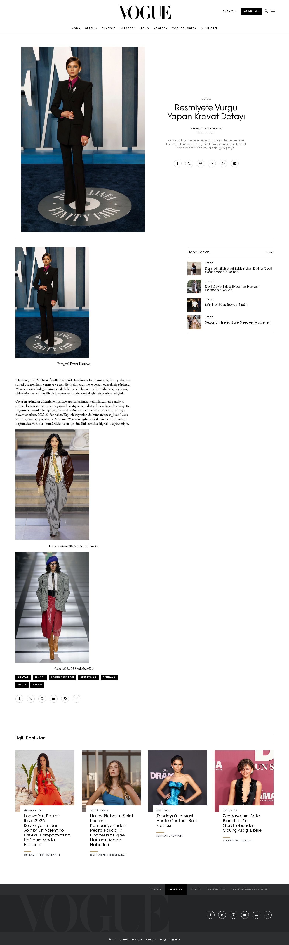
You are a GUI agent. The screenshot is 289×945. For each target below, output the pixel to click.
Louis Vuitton (62, 677)
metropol (151, 940)
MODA (76, 28)
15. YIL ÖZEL (209, 28)
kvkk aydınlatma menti (251, 890)
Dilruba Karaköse (211, 129)
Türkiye (175, 889)
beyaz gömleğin (36, 389)
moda (112, 940)
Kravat (23, 677)
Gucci (40, 677)
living (163, 940)
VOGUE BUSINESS (184, 28)
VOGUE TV (161, 28)
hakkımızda (216, 890)
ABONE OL (251, 11)
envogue (137, 940)
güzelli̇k (124, 940)
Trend (206, 100)
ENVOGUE (108, 28)
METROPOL (127, 28)
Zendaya (109, 677)
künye (195, 890)
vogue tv (174, 940)
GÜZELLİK (91, 28)
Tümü (270, 252)
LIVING (144, 28)
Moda (22, 685)
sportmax (88, 677)
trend (37, 685)
